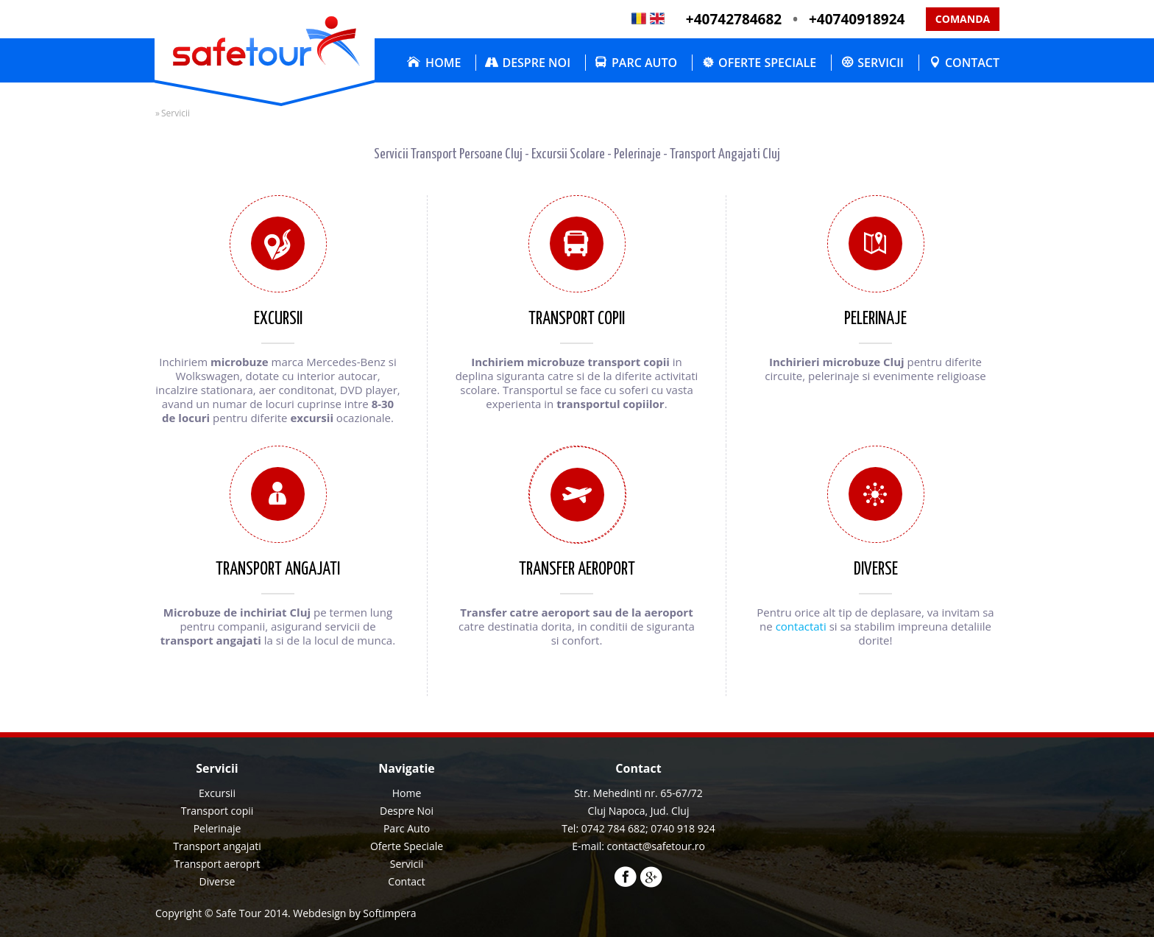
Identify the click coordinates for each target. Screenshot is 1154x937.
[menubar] (699, 63)
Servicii (880, 63)
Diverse (217, 881)
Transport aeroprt (217, 864)
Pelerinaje (217, 828)
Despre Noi (536, 63)
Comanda (962, 19)
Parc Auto (644, 63)
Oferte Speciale (767, 63)
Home (443, 63)
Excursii (217, 793)
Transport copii (217, 811)
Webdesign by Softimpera (354, 913)
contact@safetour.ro (656, 846)
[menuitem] (430, 63)
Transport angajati (217, 846)
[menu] (406, 838)
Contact (972, 63)
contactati (801, 626)
